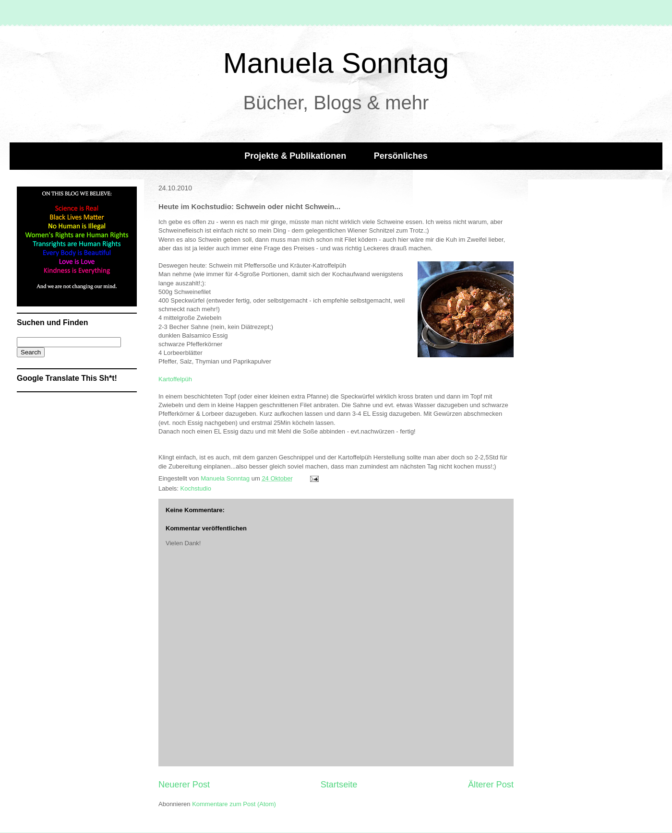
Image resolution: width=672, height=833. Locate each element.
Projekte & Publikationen (295, 156)
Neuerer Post (184, 784)
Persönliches (401, 156)
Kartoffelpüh (175, 379)
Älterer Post (491, 784)
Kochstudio (195, 488)
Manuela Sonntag (336, 63)
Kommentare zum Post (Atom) (234, 804)
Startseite (339, 784)
